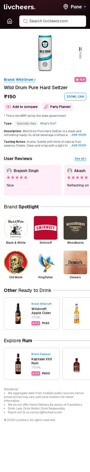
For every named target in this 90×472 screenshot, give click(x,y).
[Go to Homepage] (9, 21)
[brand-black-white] (16, 230)
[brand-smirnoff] (46, 230)
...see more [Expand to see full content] (78, 134)
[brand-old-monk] (16, 264)
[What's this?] (48, 123)
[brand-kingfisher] (46, 264)
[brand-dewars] (75, 264)
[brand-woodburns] (75, 230)
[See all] (80, 159)
